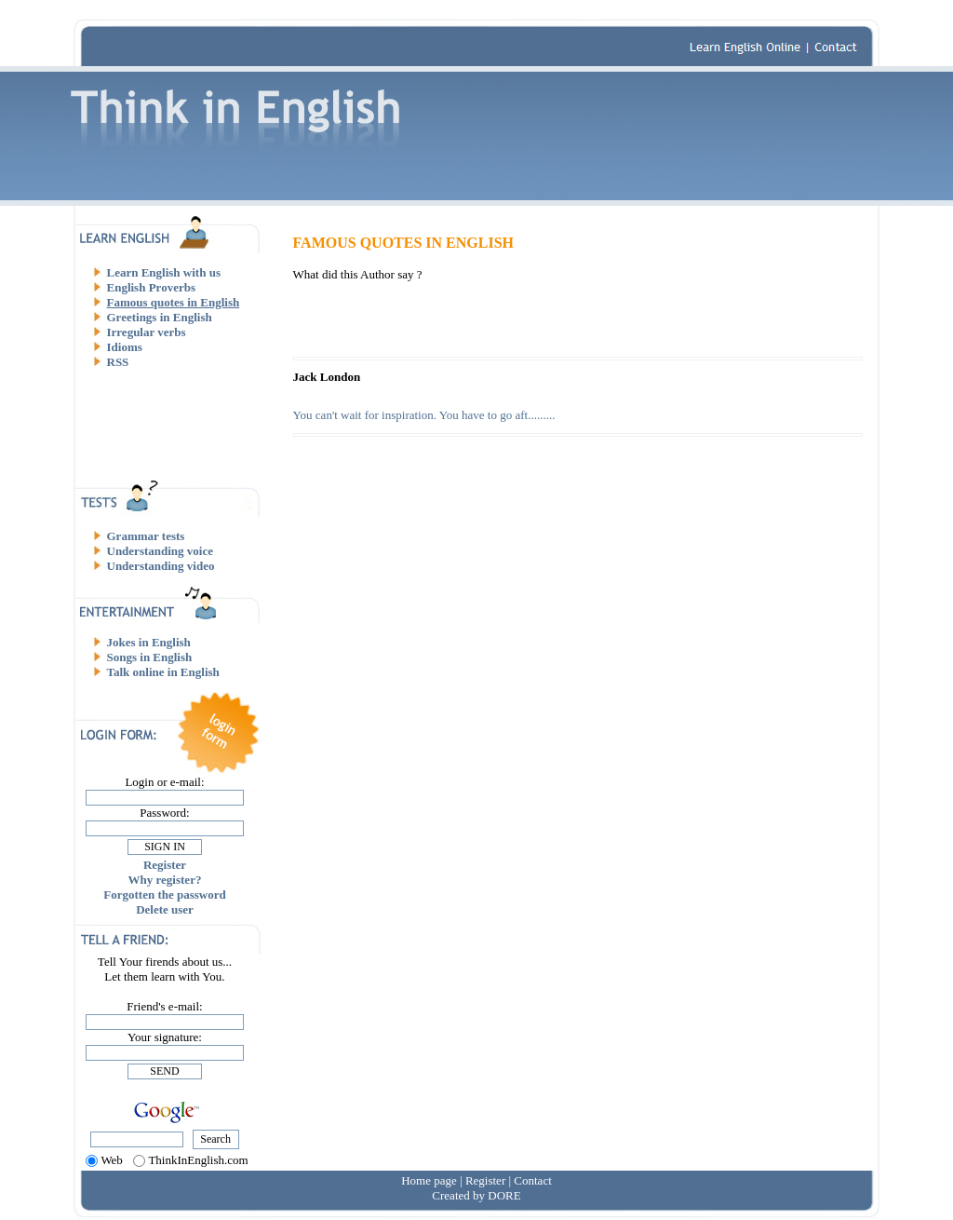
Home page (429, 1180)
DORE (504, 1195)
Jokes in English (149, 642)
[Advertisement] (172, 424)
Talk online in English (163, 672)
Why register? (165, 880)
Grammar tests (146, 536)
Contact (532, 1180)
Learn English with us (164, 272)
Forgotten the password (164, 894)
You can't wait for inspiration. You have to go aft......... (424, 415)
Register (164, 865)
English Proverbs (151, 287)
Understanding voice (160, 551)
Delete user (165, 909)
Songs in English (150, 657)
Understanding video (161, 566)
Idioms (124, 347)
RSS (118, 362)
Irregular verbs (146, 332)
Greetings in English (159, 317)
